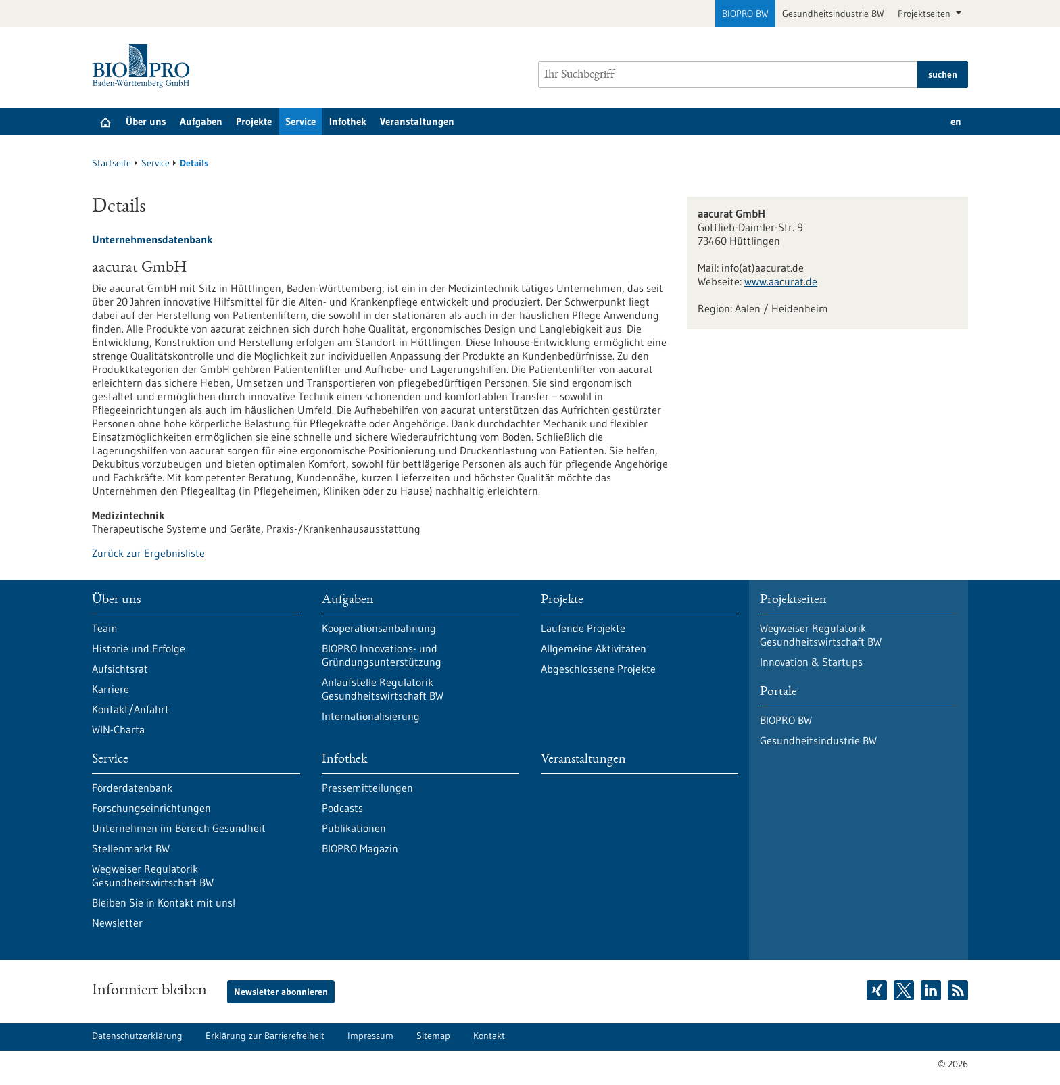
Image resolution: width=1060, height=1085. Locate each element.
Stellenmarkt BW (131, 848)
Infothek (347, 121)
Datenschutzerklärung (137, 1035)
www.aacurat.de (780, 281)
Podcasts (342, 808)
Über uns (146, 121)
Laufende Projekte (583, 628)
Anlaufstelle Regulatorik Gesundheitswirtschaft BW (382, 688)
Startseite (111, 163)
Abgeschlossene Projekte (598, 668)
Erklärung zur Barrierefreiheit (265, 1035)
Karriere (110, 689)
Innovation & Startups (811, 662)
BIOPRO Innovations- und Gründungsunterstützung (381, 655)
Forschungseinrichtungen (151, 808)
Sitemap (433, 1035)
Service (300, 121)
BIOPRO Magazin (360, 848)
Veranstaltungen (417, 121)
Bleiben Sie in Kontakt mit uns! (163, 902)
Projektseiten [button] (925, 13)
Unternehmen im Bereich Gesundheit (179, 828)
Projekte (254, 121)
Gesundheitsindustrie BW (833, 13)
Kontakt (489, 1035)
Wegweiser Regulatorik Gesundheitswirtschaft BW (153, 875)
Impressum (370, 1035)
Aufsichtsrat (120, 668)
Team (105, 628)
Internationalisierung (371, 716)
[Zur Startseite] (144, 66)
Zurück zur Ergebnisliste (148, 553)
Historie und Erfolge (138, 648)
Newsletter (117, 923)
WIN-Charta (118, 729)
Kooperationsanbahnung (379, 628)
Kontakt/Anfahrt (130, 709)
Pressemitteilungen (367, 787)
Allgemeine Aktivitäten (593, 648)
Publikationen (354, 828)
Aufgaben (201, 121)
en (955, 121)
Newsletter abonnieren (281, 992)
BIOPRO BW (745, 13)
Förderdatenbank (132, 787)
